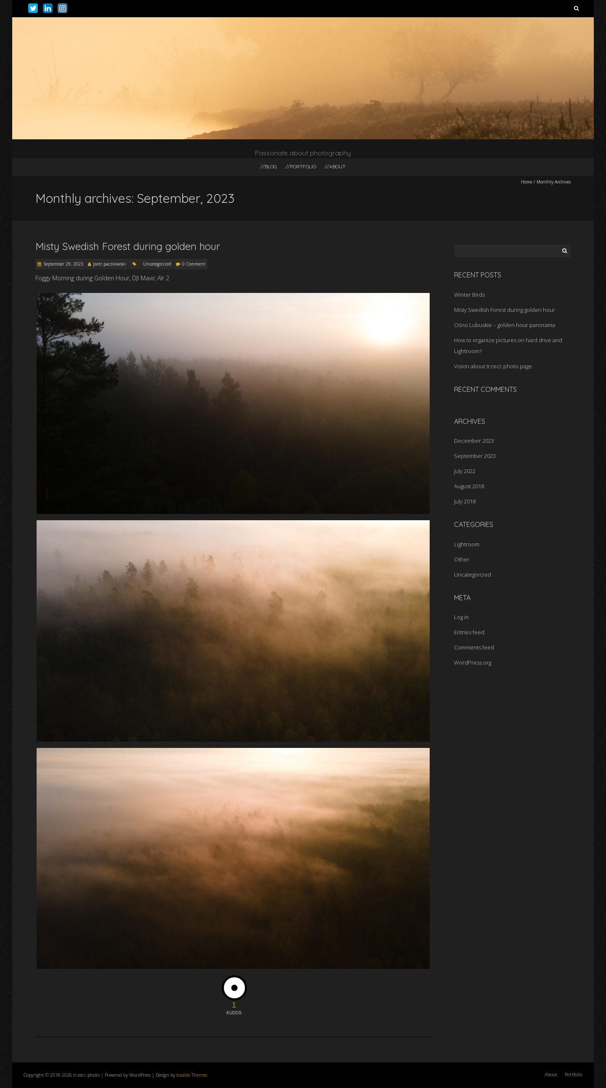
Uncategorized (157, 264)
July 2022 (465, 471)
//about (335, 166)
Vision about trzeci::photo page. (493, 366)
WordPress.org (472, 662)
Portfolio (573, 1074)
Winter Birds (469, 294)
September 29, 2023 (63, 264)
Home (526, 182)
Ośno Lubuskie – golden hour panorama (504, 325)
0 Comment (193, 264)
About (551, 1074)
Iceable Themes (191, 1075)
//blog (268, 166)
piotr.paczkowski (109, 264)
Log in (461, 617)
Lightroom (466, 544)
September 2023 (475, 456)
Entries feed (469, 632)
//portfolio (300, 166)
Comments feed (474, 647)
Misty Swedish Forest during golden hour (127, 246)
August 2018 (469, 486)
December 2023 (474, 440)
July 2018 (465, 501)
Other (461, 559)
